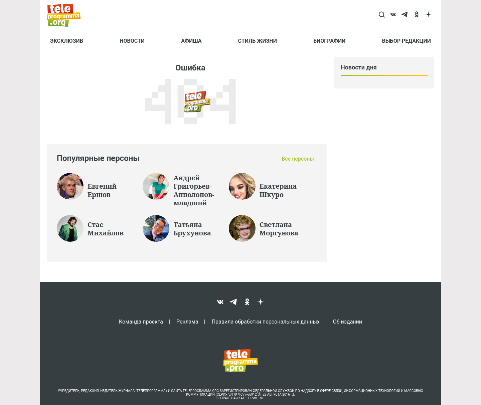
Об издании (347, 322)
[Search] (381, 15)
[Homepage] (67, 15)
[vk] (393, 15)
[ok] (417, 15)
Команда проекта (141, 322)
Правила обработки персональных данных (266, 322)
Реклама (187, 322)
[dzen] (428, 15)
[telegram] (405, 15)
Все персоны (298, 159)
